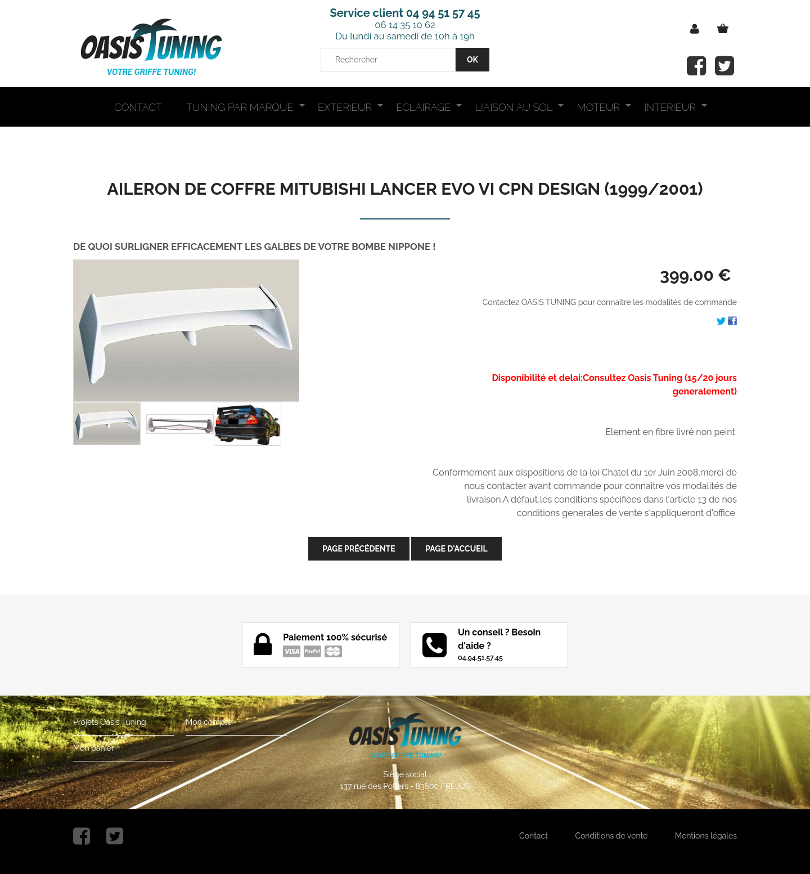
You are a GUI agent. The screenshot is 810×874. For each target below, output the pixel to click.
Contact (533, 835)
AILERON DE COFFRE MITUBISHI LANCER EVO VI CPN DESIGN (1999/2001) (405, 189)
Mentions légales (706, 835)
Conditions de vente (611, 835)
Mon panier (93, 747)
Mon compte (209, 722)
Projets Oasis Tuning (109, 722)
